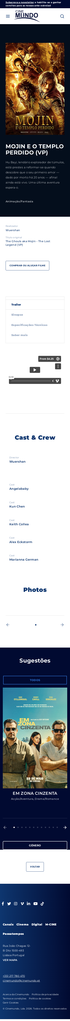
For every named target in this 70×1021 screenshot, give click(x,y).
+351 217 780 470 (14, 976)
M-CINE (51, 924)
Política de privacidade (45, 994)
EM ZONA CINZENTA (35, 793)
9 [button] (45, 827)
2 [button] (18, 827)
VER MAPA (10, 960)
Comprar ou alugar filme (27, 265)
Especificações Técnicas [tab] (29, 325)
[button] (8, 625)
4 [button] (26, 827)
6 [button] (33, 827)
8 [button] (41, 827)
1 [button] (35, 625)
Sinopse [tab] (17, 314)
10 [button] (49, 827)
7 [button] (37, 827)
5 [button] (29, 827)
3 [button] (22, 827)
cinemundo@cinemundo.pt (21, 980)
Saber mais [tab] (19, 335)
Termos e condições (14, 998)
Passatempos (13, 934)
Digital (37, 924)
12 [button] (57, 827)
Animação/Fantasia (19, 201)
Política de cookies (40, 998)
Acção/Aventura (22, 799)
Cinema (22, 924)
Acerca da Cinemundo (16, 994)
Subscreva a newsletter (20, 2)
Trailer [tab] (16, 304)
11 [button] (53, 827)
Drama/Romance (47, 799)
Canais (8, 924)
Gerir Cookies (11, 1002)
